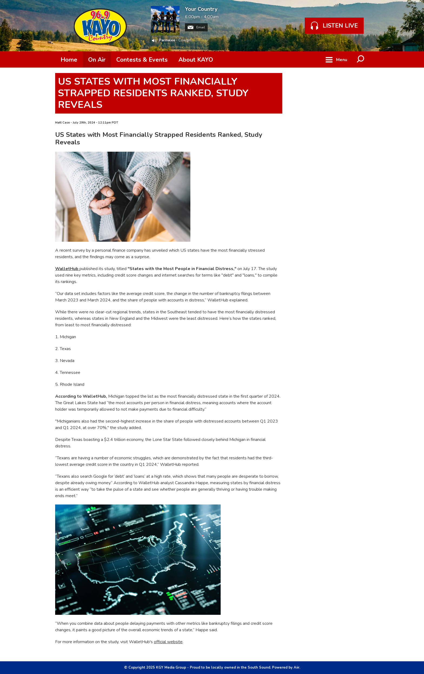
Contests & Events (142, 60)
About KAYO (195, 60)
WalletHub (67, 269)
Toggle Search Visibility (361, 59)
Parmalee (167, 40)
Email (196, 27)
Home (69, 60)
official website (168, 642)
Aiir (296, 667)
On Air (96, 60)
